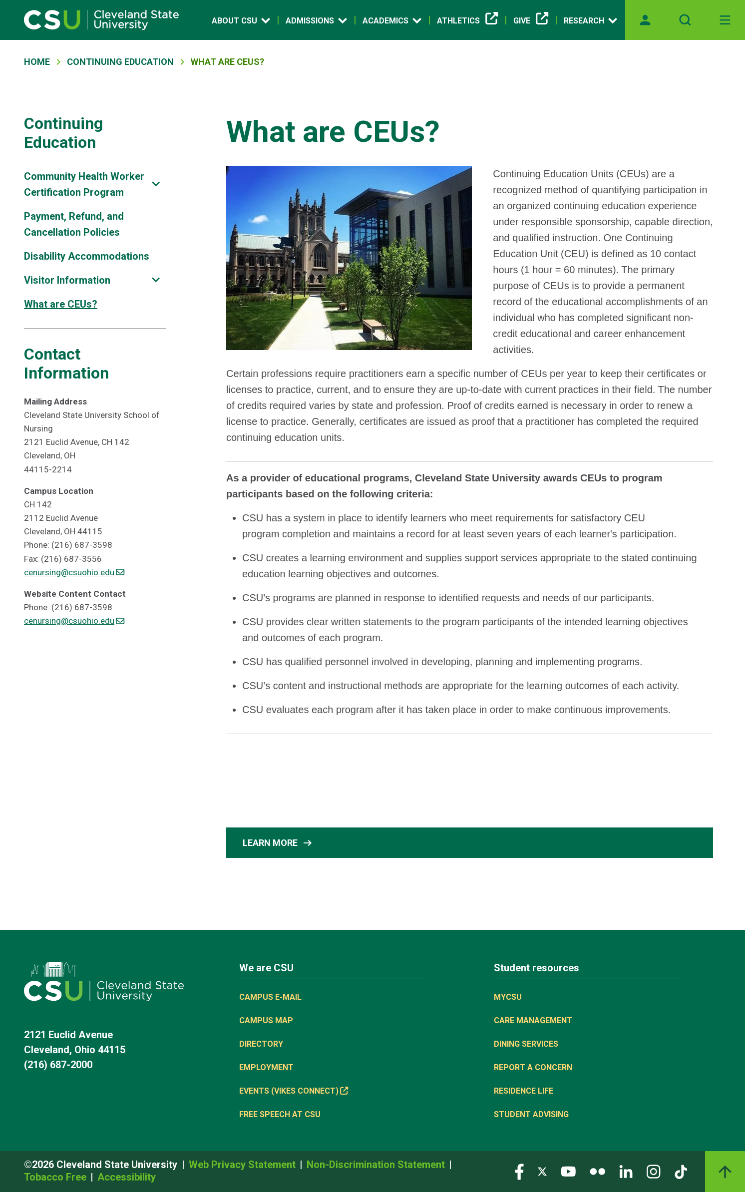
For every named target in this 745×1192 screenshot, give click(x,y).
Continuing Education (120, 61)
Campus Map (266, 1020)
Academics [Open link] (392, 20)
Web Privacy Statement (243, 1165)
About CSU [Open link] (241, 20)
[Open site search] (685, 20)
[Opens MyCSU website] (645, 20)
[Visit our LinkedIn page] (626, 1171)
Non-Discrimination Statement (377, 1165)
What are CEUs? (60, 304)
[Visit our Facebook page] (519, 1171)
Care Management (533, 1020)
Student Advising (531, 1114)
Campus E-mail (270, 997)
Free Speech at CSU (280, 1114)
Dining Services (526, 1044)
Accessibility (126, 1177)
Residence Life (523, 1091)
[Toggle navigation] (725, 20)
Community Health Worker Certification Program (84, 184)
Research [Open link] (590, 20)
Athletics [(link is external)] (467, 21)
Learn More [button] (278, 843)
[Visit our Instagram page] (654, 1171)
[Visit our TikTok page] (681, 1171)
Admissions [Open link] (316, 20)
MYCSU (508, 997)
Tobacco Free (56, 1177)
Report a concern (533, 1067)
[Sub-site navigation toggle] (156, 184)
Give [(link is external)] (530, 21)
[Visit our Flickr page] (597, 1171)
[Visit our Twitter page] (542, 1171)
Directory (261, 1044)
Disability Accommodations (86, 256)
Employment (266, 1067)
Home (37, 61)
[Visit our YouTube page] (568, 1171)
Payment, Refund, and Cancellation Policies (74, 224)
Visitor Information (67, 280)
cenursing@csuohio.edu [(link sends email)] (74, 572)
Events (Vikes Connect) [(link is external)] (293, 1091)
